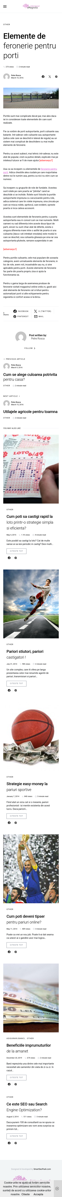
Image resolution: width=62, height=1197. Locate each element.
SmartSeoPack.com (42, 1169)
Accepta (38, 1194)
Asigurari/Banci (16, 1038)
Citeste (26, 1194)
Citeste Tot (16, 551)
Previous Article (15, 359)
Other (6, 24)
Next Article (10, 396)
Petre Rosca (16, 75)
